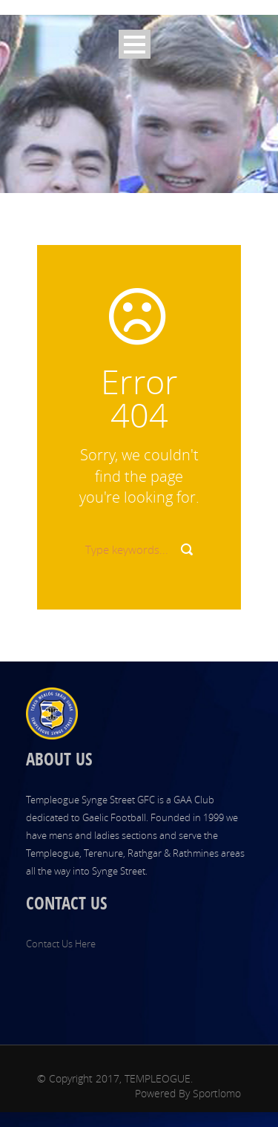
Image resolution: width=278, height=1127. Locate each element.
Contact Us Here (61, 943)
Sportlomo (217, 1093)
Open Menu (134, 44)
